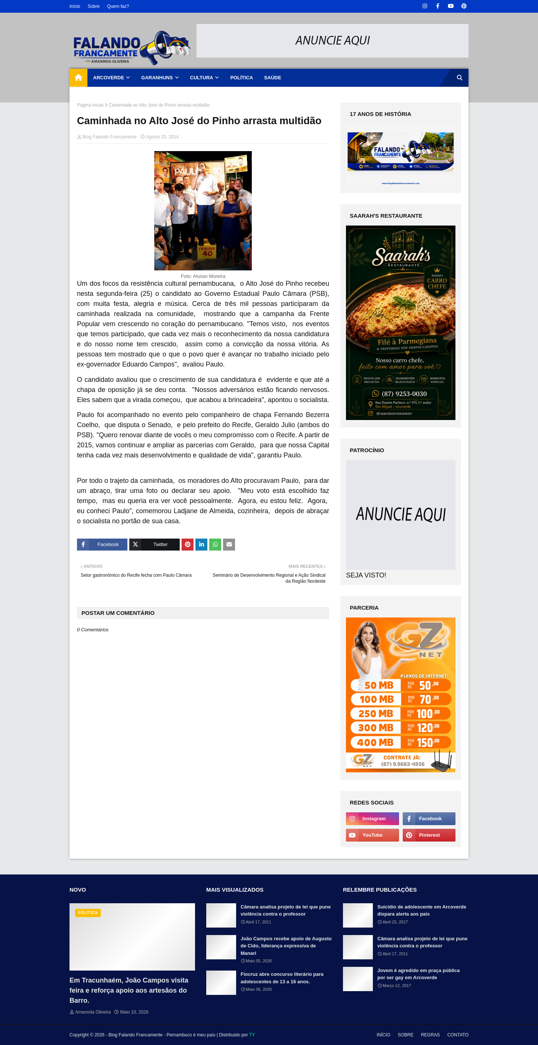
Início (74, 6)
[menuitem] (78, 78)
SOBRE (406, 1035)
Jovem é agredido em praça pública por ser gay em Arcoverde (418, 974)
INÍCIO (383, 1035)
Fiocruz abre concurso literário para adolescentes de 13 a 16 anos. (282, 977)
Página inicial (90, 105)
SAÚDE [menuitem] (272, 77)
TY (252, 1035)
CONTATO (458, 1035)
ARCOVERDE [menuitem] (108, 77)
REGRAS (430, 1035)
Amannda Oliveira (93, 1012)
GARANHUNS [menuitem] (157, 77)
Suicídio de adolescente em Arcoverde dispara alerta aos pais (421, 910)
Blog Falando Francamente (110, 137)
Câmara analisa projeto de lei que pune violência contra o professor (286, 910)
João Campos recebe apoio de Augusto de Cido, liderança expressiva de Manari (286, 946)
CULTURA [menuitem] (201, 77)
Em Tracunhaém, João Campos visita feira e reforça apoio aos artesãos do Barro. (128, 990)
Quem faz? (118, 6)
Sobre (94, 6)
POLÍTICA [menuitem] (241, 77)
